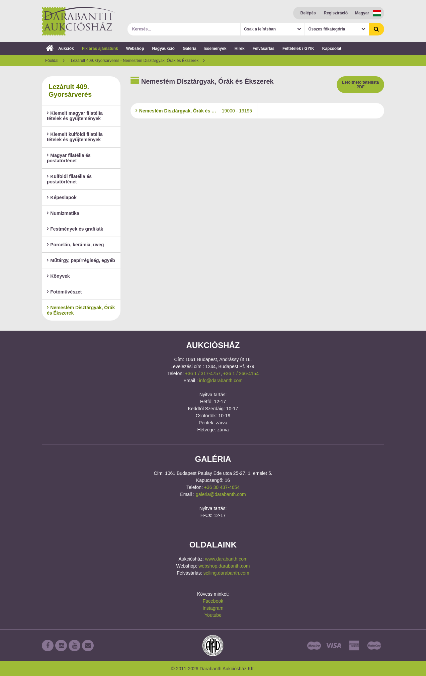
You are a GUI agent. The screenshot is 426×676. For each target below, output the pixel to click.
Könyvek (58, 276)
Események (215, 48)
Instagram (212, 608)
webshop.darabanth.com (224, 566)
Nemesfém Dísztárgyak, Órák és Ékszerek (81, 310)
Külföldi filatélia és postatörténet (69, 179)
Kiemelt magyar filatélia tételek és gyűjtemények (75, 115)
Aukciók (60, 48)
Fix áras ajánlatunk (100, 48)
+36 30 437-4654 (222, 487)
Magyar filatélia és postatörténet (69, 158)
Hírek (240, 48)
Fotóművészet (64, 291)
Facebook (213, 601)
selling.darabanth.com (226, 573)
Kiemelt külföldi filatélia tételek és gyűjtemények (75, 137)
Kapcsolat (331, 48)
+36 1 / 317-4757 (203, 373)
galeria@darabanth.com (221, 494)
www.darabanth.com (226, 559)
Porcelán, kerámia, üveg (75, 244)
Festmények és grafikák (75, 229)
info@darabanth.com (221, 380)
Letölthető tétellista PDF (360, 84)
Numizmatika (63, 213)
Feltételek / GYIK (298, 48)
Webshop (135, 48)
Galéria (189, 48)
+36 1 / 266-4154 (241, 373)
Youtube (213, 615)
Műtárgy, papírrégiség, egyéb (81, 260)
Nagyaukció (163, 48)
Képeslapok (62, 197)
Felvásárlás (263, 48)
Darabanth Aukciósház (78, 21)
